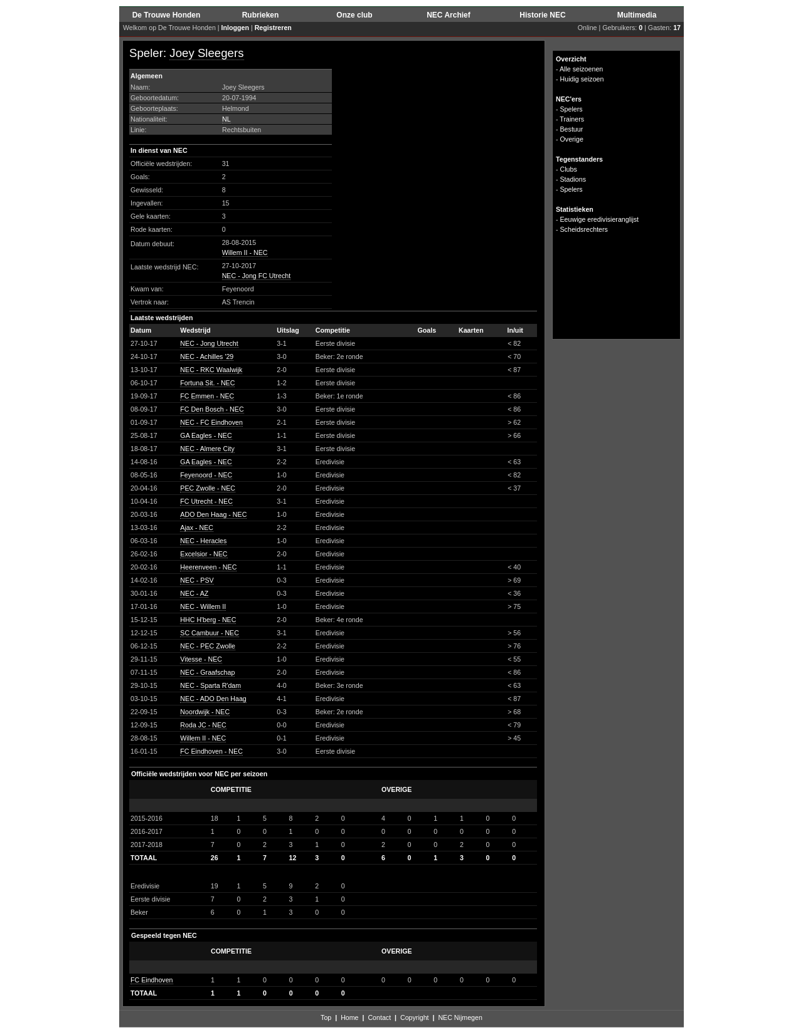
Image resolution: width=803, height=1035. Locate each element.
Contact (379, 1017)
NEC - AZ (194, 593)
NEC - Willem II (203, 606)
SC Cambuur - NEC (209, 633)
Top (326, 1017)
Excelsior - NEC (203, 554)
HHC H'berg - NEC (208, 619)
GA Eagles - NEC (205, 435)
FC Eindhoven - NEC (211, 751)
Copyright (414, 1017)
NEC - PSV (196, 580)
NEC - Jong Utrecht (209, 343)
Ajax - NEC (196, 527)
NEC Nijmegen (460, 1017)
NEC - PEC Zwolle (207, 646)
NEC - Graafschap (207, 672)
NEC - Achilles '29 (206, 356)
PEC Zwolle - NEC (207, 488)
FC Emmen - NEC (207, 396)
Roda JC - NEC (203, 725)
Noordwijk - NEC (205, 711)
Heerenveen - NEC (208, 567)
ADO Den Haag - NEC (213, 514)
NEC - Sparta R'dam (210, 685)
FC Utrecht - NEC (206, 501)
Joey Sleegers (206, 53)
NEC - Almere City (207, 448)
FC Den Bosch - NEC (211, 409)
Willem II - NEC (245, 252)
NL (226, 119)
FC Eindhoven (151, 980)
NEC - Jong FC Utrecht (256, 275)
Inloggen (235, 27)
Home (349, 1017)
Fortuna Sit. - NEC (207, 383)
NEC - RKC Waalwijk (211, 369)
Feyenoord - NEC (206, 475)
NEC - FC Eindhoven (211, 422)
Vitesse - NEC (201, 659)
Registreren (273, 27)
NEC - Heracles (203, 540)
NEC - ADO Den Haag (213, 698)
